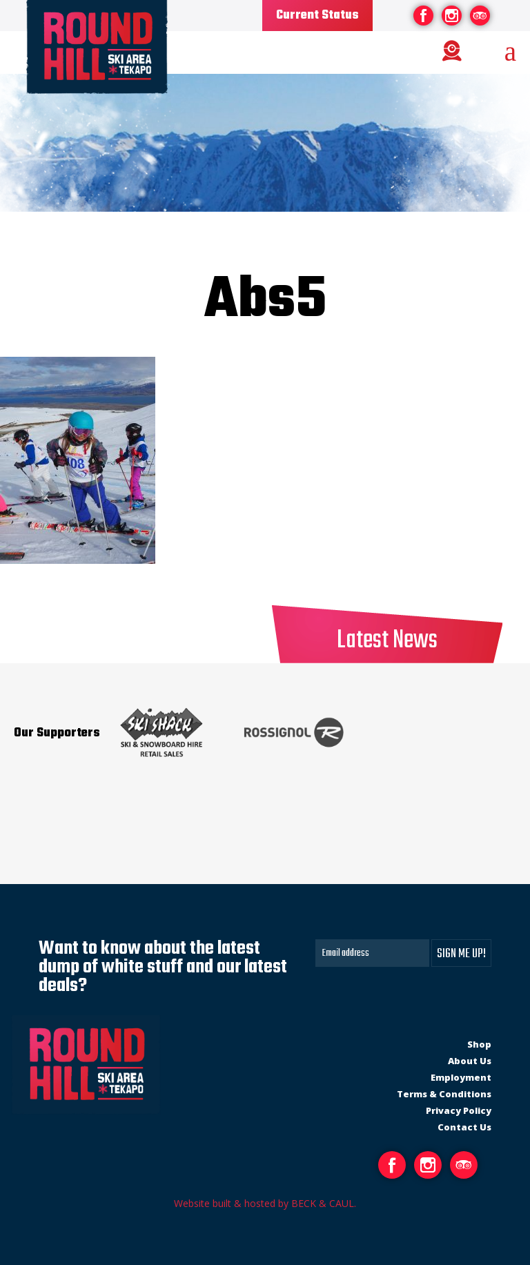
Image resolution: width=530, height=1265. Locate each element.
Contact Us (464, 1127)
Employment (461, 1077)
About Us (469, 1061)
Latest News (387, 640)
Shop (479, 1044)
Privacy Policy (458, 1110)
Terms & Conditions (444, 1094)
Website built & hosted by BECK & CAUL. (265, 1203)
